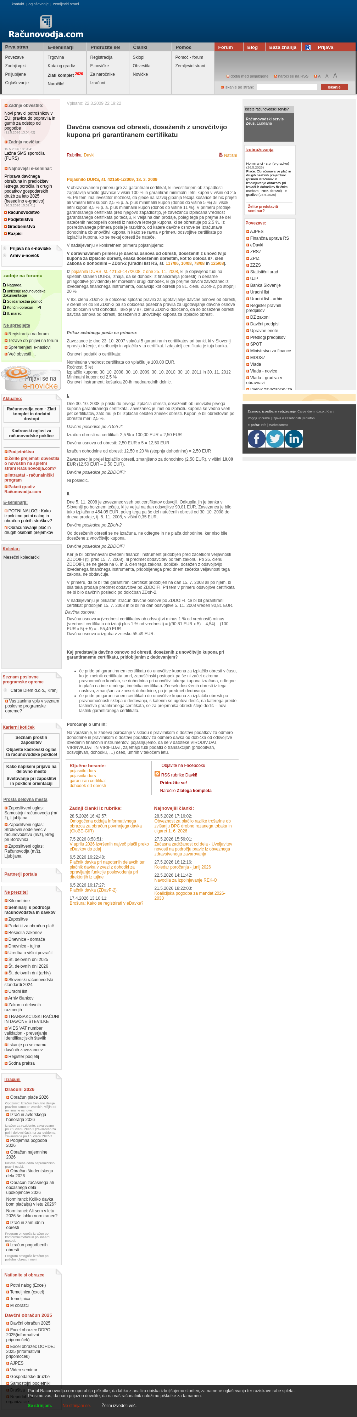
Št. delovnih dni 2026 (26, 966)
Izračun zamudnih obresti (25, 1225)
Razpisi (13, 233)
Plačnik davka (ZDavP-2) (93, 890)
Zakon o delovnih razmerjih (23, 1007)
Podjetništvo (18, 219)
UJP (252, 278)
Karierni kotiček (19, 727)
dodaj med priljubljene (247, 76)
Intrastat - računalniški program (29, 478)
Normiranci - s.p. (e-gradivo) (267, 163)
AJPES (15, 1363)
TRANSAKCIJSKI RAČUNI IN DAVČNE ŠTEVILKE (32, 1019)
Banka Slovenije (263, 285)
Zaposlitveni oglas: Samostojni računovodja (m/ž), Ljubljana (31, 813)
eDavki (254, 245)
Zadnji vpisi (16, 65)
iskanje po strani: (237, 87)
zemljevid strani (66, 4)
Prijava (320, 47)
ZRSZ (254, 251)
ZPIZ (253, 258)
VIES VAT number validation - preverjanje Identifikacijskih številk (26, 1033)
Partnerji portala (21, 874)
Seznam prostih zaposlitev (31, 740)
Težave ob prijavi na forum (31, 340)
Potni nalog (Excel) (26, 1285)
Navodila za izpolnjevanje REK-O (186, 880)
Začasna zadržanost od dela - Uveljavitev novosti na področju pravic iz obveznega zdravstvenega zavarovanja (193, 849)
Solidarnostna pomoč (24, 301)
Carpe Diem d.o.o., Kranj (30, 690)
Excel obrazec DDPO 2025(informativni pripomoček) (28, 1334)
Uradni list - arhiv (264, 298)
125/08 (217, 263)
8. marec (14, 313)
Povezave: (256, 223)
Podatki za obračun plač (29, 925)
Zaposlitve (16, 919)
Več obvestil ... (20, 354)
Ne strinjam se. (77, 1405)
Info (264, 425)
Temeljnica (18, 1298)
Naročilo (186, 790)
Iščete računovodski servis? (267, 109)
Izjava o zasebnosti (287, 418)
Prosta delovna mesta (26, 799)
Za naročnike (102, 74)
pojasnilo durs (82, 770)
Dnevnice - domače (25, 939)
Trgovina (56, 57)
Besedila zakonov (23, 932)
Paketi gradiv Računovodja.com (23, 489)
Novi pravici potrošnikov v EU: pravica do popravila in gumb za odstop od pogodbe (30, 121)
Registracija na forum (27, 333)
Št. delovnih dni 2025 (26, 959)
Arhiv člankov (19, 998)
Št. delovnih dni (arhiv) (28, 973)
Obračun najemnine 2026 (27, 1155)
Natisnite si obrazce (25, 1275)
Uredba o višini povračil (28, 952)
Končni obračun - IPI (24, 307)
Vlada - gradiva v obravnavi (264, 380)
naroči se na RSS (291, 76)
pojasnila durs (82, 775)
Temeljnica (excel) (25, 1292)
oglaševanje (38, 4)
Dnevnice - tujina (22, 946)
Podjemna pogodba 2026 (26, 1143)
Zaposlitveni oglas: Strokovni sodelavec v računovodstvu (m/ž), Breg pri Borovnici (30, 832)
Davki (89, 155)
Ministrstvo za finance (268, 350)
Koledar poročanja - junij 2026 (183, 867)
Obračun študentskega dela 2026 (29, 1173)
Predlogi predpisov (266, 337)
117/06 (172, 263)
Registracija (101, 57)
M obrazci (17, 1305)
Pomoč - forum (189, 57)
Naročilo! (56, 83)
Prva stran (16, 47)
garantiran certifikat (87, 780)
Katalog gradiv (61, 65)
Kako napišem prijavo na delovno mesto (31, 769)
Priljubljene (15, 74)
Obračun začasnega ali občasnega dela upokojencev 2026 (30, 1187)
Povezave (14, 57)
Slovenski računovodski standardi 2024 (29, 982)
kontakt (18, 4)
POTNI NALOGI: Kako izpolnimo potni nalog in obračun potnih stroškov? (28, 515)
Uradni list (16, 991)
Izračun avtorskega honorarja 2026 (26, 1117)
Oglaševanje (17, 82)
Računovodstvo (22, 212)
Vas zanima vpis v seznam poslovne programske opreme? (32, 706)
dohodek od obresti (87, 785)
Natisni (230, 155)
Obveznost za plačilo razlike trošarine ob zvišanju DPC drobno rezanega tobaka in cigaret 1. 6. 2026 (193, 826)
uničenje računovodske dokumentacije (24, 293)
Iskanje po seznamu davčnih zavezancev (25, 1047)
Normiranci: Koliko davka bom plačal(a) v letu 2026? (31, 1202)
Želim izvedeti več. (119, 1405)
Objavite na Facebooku (183, 765)
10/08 (186, 263)
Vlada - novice (261, 371)
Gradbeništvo (19, 226)
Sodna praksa (20, 1063)
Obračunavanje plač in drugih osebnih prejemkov (29, 530)
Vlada (253, 364)
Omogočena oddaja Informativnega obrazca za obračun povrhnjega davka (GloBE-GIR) (105, 826)
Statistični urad (262, 271)
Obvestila (142, 65)
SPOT (254, 344)
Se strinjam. (40, 1405)
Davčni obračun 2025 (28, 1323)
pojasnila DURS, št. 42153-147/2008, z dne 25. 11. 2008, (125, 271)
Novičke (140, 74)
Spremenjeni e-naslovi (28, 347)
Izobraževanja (260, 149)
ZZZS (253, 265)
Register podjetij (22, 1056)
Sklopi (139, 57)
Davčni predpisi (262, 323)
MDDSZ (256, 357)
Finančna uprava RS (267, 238)
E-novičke (99, 65)
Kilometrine (17, 900)
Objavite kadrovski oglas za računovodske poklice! (31, 752)
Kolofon (309, 418)
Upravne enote (262, 330)
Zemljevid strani (190, 65)
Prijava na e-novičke (30, 248)
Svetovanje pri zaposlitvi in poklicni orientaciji (31, 781)
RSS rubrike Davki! (179, 775)
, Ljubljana (265, 121)
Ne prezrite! (16, 892)
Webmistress (278, 425)
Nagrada (14, 285)
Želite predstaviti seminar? (263, 208)
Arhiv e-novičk (24, 255)
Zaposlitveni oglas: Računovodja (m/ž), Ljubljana (24, 851)
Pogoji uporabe (259, 418)
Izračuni (97, 82)
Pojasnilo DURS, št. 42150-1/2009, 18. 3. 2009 (112, 179)
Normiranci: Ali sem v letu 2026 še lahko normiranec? (32, 1213)
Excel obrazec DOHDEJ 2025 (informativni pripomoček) (31, 1351)
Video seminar (22, 1369)
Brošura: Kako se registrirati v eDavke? (106, 903)
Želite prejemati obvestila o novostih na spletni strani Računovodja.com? (32, 463)
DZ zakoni (257, 317)
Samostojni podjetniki (28, 1383)
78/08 (199, 263)
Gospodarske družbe (28, 1376)
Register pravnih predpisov (263, 308)
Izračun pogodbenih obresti (27, 1247)
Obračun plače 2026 (27, 1097)
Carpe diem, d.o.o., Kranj (315, 411)
